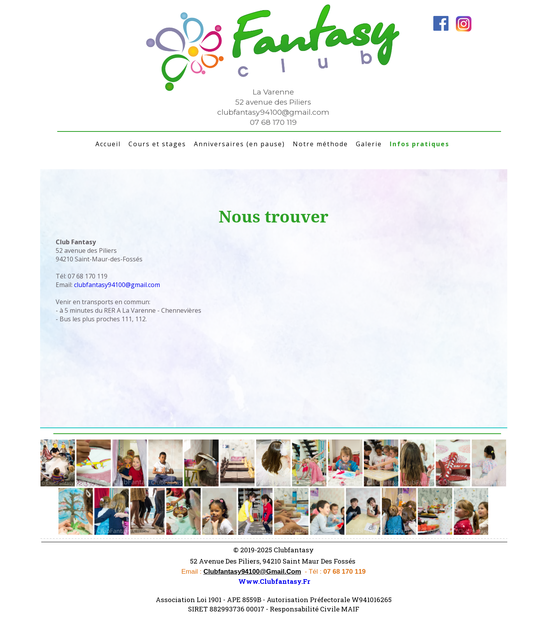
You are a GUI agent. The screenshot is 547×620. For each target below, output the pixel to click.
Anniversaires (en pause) (239, 144)
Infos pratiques (419, 144)
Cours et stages (157, 144)
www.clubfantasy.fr (274, 581)
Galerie (369, 144)
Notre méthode (320, 144)
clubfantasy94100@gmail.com (273, 112)
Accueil (108, 144)
